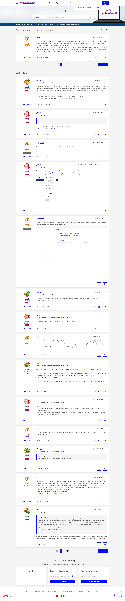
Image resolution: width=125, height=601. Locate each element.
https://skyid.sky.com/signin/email (46, 128)
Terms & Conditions (39, 591)
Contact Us (89, 591)
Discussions (42, 3)
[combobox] (66, 17)
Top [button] (121, 591)
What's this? (27, 45)
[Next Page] (67, 64)
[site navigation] (17, 2)
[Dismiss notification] (106, 7)
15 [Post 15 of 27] (39, 544)
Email (62, 11)
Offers (71, 3)
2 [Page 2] (63, 64)
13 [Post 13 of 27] (39, 468)
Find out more (64, 82)
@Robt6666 (42, 120)
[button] (106, 37)
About (64, 3)
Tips (57, 3)
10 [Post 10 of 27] (39, 391)
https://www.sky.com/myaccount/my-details (61, 173)
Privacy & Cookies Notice (53, 591)
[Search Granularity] (38, 17)
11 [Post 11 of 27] (39, 420)
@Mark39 (42, 408)
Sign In (106, 3)
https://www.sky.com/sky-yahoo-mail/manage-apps (51, 491)
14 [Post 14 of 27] (39, 501)
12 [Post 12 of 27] (39, 440)
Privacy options (27, 591)
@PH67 (38, 369)
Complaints (80, 591)
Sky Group (98, 591)
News (51, 3)
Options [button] (103, 30)
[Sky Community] (27, 3)
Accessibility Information (68, 591)
